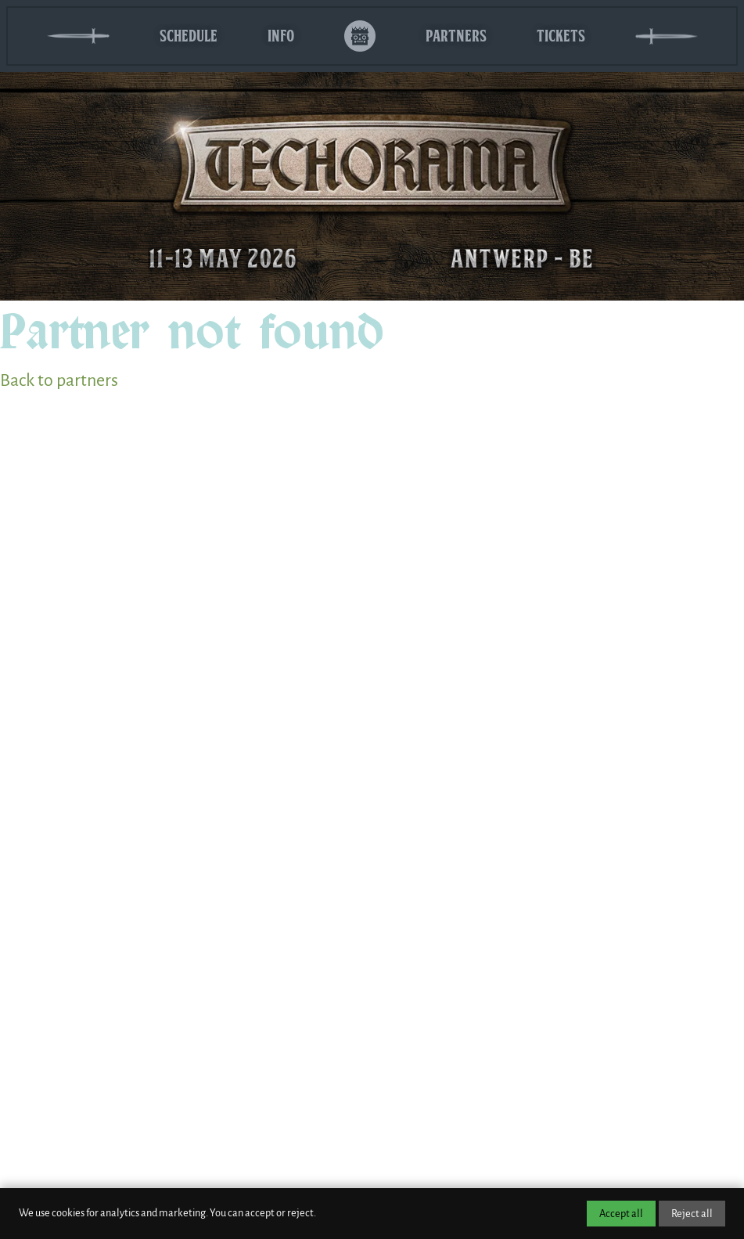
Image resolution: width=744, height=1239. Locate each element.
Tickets (561, 35)
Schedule (188, 35)
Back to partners (59, 380)
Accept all (621, 1213)
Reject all (692, 1213)
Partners (456, 35)
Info (281, 35)
